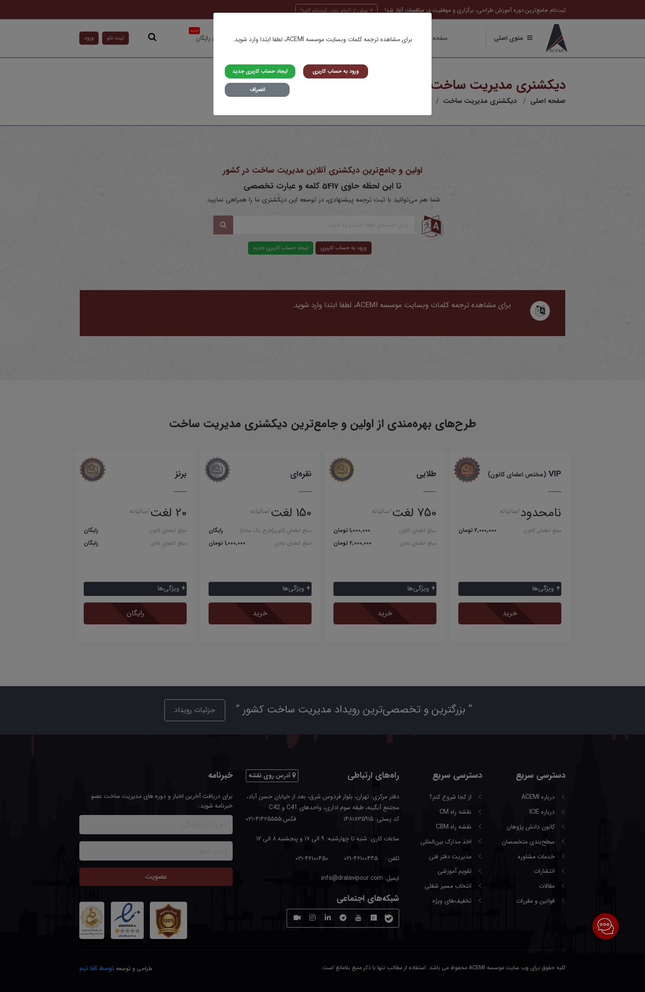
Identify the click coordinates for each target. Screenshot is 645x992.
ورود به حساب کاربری (335, 71)
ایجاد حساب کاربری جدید (260, 71)
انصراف (257, 89)
